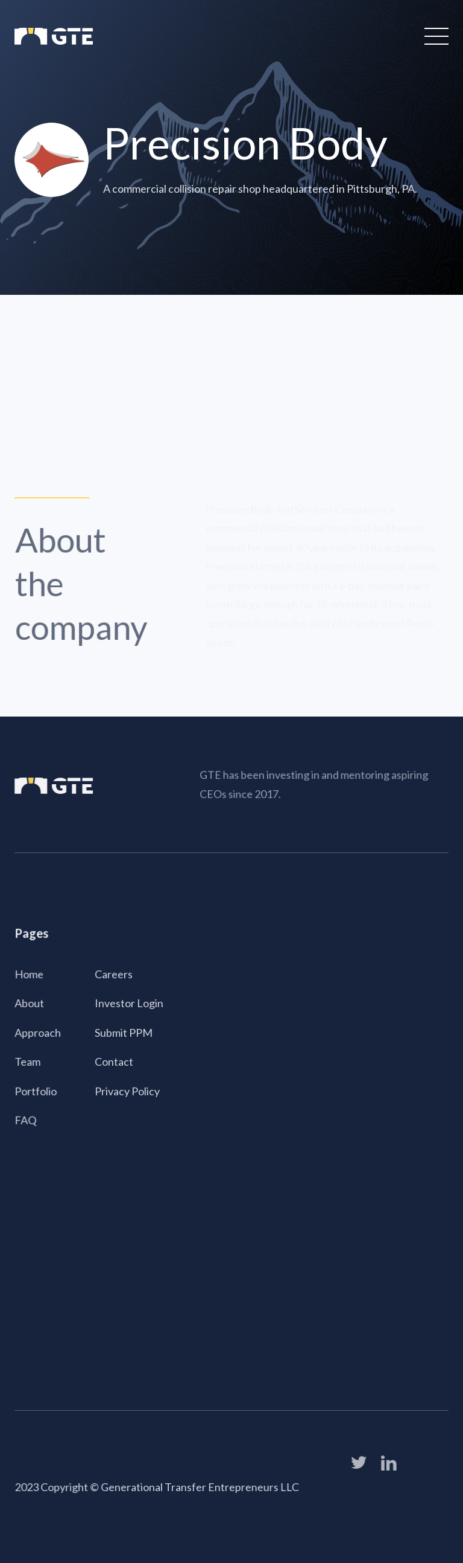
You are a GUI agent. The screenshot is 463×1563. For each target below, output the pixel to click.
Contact (114, 1061)
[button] (434, 36)
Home (29, 974)
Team (28, 1061)
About (30, 1003)
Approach (38, 1032)
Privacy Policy (127, 1090)
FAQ (26, 1119)
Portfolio (36, 1090)
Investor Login (129, 1003)
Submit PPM (123, 1032)
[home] (53, 36)
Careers (114, 974)
